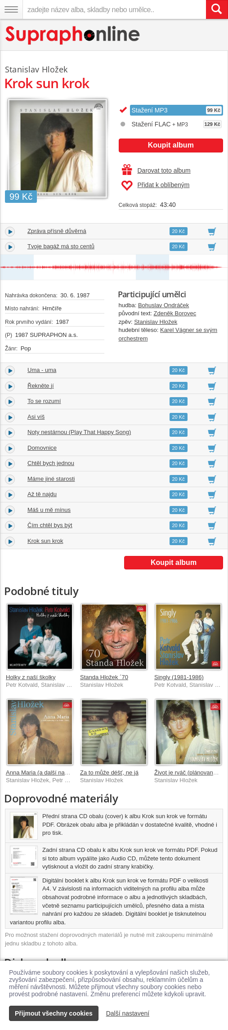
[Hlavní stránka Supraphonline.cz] (73, 35)
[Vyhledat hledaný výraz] (217, 9)
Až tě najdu (42, 494)
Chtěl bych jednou (50, 463)
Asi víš (36, 416)
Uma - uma (41, 370)
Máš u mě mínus (49, 509)
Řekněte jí (40, 385)
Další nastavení (128, 1013)
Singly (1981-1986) (179, 677)
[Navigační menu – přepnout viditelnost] (11, 9)
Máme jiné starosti (51, 478)
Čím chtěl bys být (49, 525)
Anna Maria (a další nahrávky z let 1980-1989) (66, 772)
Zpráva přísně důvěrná (56, 231)
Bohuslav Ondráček (163, 305)
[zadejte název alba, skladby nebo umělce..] (114, 9)
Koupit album (171, 145)
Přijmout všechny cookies (54, 1013)
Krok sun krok (45, 540)
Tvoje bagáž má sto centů (60, 246)
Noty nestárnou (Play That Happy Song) (79, 432)
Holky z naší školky (31, 677)
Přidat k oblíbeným (155, 185)
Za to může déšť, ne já (109, 772)
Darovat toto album (156, 170)
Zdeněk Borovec (175, 313)
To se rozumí (44, 401)
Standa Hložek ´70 (104, 677)
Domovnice (42, 447)
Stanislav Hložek (155, 321)
